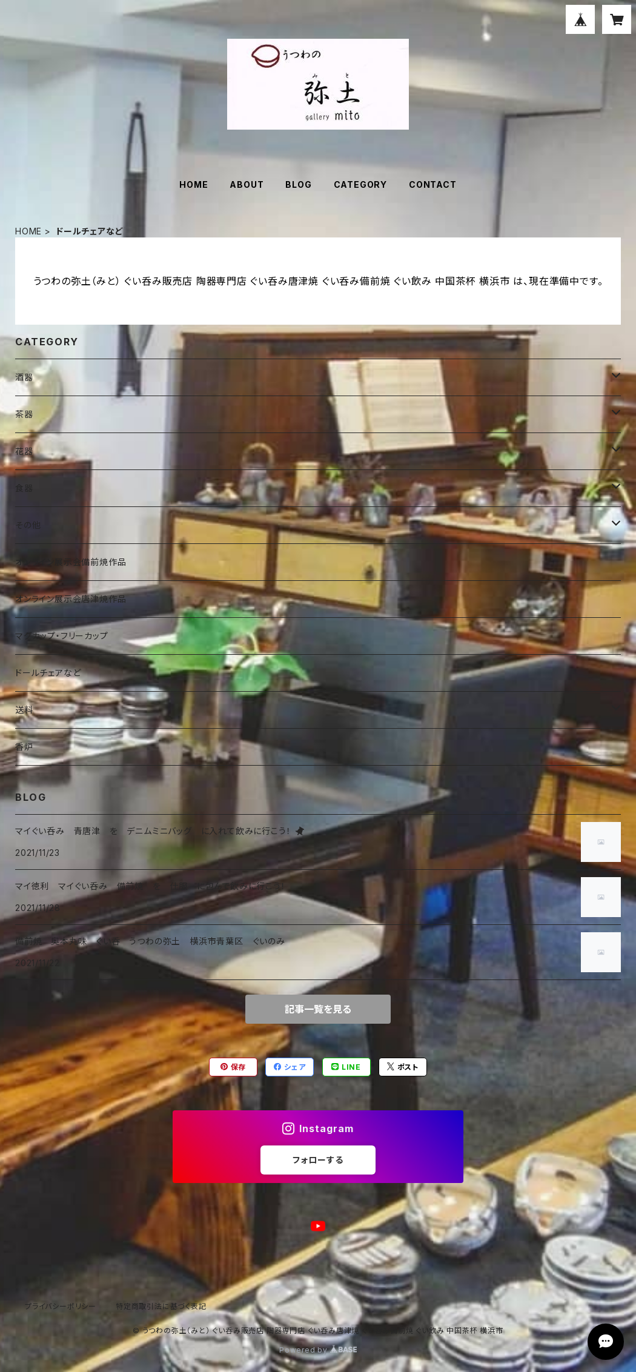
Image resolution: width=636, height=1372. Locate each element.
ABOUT (246, 184)
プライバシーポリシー (60, 1306)
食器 (24, 488)
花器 (24, 451)
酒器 (24, 377)
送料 (24, 709)
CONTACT (433, 184)
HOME (193, 184)
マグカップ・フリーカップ (61, 636)
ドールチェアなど (48, 673)
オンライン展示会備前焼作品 (70, 562)
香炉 (24, 746)
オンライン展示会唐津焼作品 (70, 599)
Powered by (318, 1349)
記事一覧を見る (318, 1009)
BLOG (298, 184)
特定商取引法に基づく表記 (161, 1306)
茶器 (24, 414)
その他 (28, 525)
